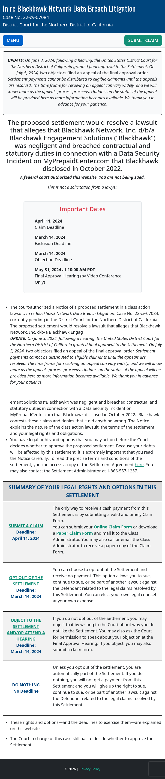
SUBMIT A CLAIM (26, 525)
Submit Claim (143, 40)
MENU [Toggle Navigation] (13, 40)
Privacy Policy (89, 769)
